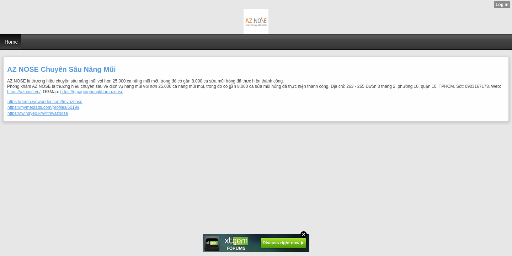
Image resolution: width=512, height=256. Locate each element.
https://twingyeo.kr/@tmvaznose (37, 113)
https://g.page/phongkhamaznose (91, 91)
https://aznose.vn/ (24, 91)
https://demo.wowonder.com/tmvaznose (44, 101)
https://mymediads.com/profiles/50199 (43, 107)
